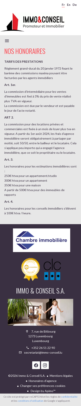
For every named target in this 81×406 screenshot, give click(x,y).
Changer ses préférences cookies (42, 386)
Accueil (32, 22)
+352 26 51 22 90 (43, 348)
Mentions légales (61, 375)
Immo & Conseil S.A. (40, 290)
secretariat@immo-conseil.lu (43, 352)
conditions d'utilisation (30, 400)
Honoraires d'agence (43, 381)
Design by (42, 391)
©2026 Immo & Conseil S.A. (26, 375)
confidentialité (69, 396)
